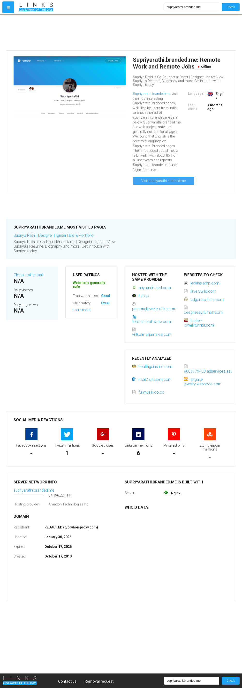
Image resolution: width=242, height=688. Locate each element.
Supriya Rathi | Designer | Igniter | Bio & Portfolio (54, 235)
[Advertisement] (90, 32)
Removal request (98, 681)
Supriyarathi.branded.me (151, 94)
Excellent (108, 303)
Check (231, 7)
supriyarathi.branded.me (34, 490)
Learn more (81, 310)
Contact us (67, 681)
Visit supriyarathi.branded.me (163, 181)
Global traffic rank (29, 275)
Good (105, 296)
